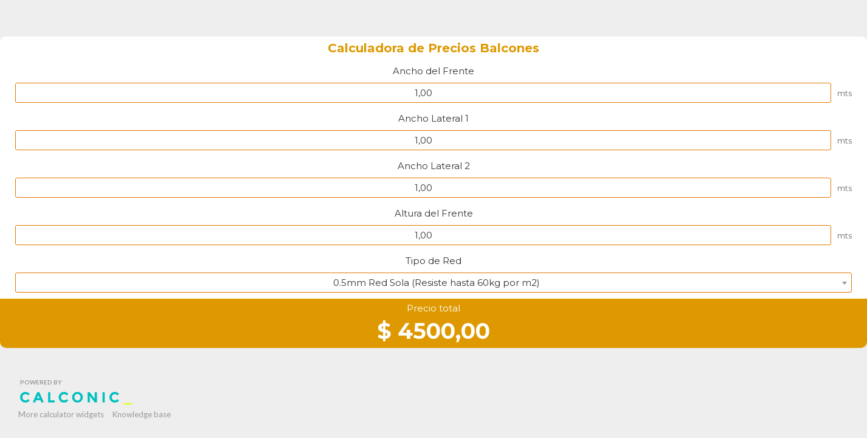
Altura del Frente (434, 213)
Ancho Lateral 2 (434, 166)
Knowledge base (141, 414)
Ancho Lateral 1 (433, 118)
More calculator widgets (61, 414)
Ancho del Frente (433, 71)
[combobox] (433, 283)
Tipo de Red (433, 260)
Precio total (433, 308)
